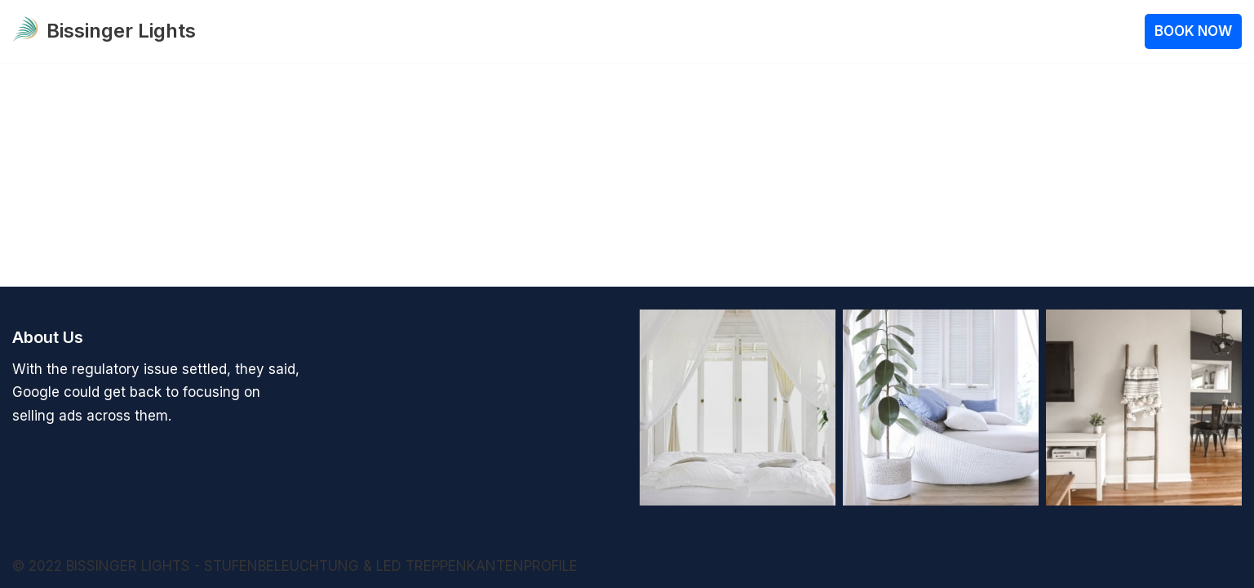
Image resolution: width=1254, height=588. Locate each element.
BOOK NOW (1193, 31)
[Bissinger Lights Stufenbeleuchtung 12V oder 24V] (104, 31)
